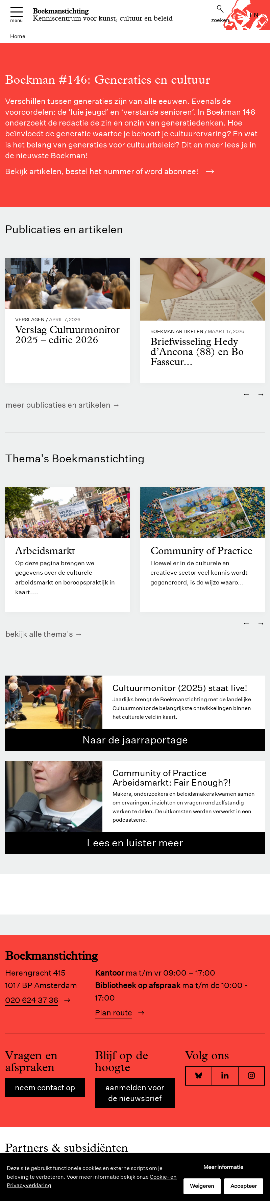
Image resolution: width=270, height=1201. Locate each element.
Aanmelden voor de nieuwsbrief (134, 1093)
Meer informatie (223, 1167)
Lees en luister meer (135, 843)
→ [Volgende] (261, 394)
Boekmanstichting (61, 11)
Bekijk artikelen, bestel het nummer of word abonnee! (109, 171)
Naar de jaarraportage (135, 740)
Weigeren (202, 1186)
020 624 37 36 (31, 1000)
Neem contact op (45, 1087)
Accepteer (243, 1186)
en (254, 15)
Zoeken (220, 14)
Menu (16, 15)
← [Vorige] (246, 394)
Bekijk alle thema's (39, 633)
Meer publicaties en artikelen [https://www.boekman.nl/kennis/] (58, 404)
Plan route (113, 1012)
